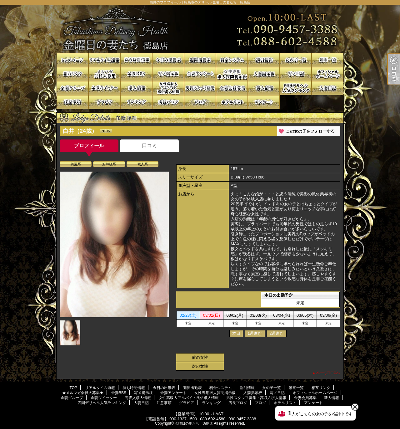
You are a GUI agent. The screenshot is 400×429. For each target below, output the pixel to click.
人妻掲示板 (264, 74)
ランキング (136, 102)
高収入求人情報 (136, 88)
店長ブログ (168, 102)
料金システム (232, 60)
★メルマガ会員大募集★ (104, 74)
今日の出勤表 (168, 60)
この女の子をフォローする (310, 131)
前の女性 (200, 357)
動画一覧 (327, 60)
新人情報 (264, 88)
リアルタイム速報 (104, 60)
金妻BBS (136, 74)
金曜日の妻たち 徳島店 (194, 423)
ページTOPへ (328, 373)
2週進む (276, 333)
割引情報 (264, 60)
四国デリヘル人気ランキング (296, 88)
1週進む (255, 333)
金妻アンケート (200, 74)
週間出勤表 (200, 60)
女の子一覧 (296, 60)
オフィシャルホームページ (327, 74)
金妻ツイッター (104, 88)
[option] (114, 244)
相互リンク (72, 74)
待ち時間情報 (136, 60)
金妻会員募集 (232, 88)
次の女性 (200, 366)
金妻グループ (72, 88)
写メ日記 (296, 74)
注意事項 (72, 102)
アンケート (264, 102)
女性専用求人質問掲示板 (232, 74)
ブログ (200, 102)
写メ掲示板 (168, 74)
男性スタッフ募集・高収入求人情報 (200, 88)
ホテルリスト (232, 102)
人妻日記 (327, 88)
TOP (72, 60)
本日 (236, 333)
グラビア (104, 102)
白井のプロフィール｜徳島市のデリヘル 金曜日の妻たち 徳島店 (200, 29)
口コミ (149, 145)
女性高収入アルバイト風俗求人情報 (168, 88)
